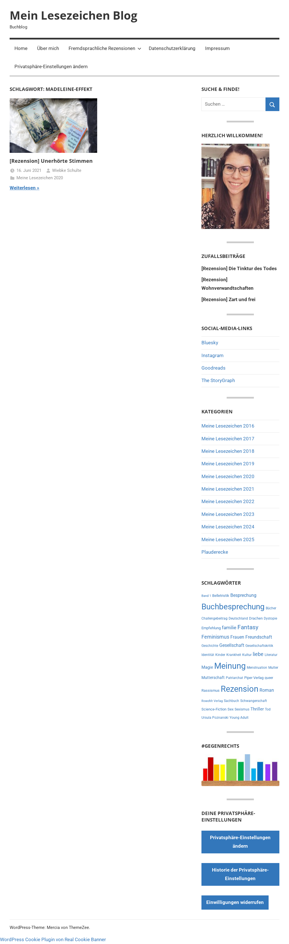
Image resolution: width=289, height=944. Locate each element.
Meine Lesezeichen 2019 (227, 463)
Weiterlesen (23, 188)
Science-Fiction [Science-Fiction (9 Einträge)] (213, 709)
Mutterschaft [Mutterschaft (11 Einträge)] (213, 677)
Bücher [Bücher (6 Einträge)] (271, 608)
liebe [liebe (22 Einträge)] (258, 654)
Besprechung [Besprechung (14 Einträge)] (243, 595)
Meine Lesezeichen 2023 (227, 514)
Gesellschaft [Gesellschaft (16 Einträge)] (231, 645)
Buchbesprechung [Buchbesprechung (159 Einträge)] (233, 606)
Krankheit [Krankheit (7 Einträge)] (233, 655)
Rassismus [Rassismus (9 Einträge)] (210, 690)
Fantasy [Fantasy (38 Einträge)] (247, 627)
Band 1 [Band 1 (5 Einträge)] (206, 596)
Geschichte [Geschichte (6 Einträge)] (209, 646)
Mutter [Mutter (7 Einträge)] (273, 668)
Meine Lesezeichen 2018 (227, 451)
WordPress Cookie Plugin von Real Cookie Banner (53, 939)
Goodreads (213, 368)
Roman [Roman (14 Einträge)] (267, 690)
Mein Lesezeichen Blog (73, 15)
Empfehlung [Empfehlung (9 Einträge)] (211, 628)
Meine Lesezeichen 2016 (227, 426)
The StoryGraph (218, 380)
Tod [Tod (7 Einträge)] (268, 709)
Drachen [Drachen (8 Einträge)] (256, 618)
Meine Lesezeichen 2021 (227, 489)
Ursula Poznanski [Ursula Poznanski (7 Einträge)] (214, 718)
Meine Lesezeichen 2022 (227, 501)
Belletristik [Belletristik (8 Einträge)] (220, 595)
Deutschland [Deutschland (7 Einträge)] (238, 618)
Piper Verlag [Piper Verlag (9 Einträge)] (254, 678)
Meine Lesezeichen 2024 (227, 527)
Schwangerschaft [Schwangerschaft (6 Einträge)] (253, 701)
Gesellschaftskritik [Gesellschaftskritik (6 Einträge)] (259, 646)
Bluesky (209, 342)
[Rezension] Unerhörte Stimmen (51, 160)
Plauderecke (214, 552)
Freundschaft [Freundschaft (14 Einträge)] (258, 637)
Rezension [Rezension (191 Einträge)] (239, 689)
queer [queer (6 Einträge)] (269, 678)
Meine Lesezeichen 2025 (227, 539)
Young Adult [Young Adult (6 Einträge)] (239, 718)
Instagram (212, 355)
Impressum (217, 48)
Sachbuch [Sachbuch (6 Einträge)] (231, 701)
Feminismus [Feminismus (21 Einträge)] (215, 637)
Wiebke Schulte (66, 170)
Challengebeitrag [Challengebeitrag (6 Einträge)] (214, 618)
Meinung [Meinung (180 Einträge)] (230, 666)
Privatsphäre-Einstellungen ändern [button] (51, 66)
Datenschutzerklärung (172, 48)
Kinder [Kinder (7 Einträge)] (220, 655)
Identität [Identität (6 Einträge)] (207, 655)
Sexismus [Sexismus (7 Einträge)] (242, 709)
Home (20, 48)
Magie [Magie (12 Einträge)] (207, 667)
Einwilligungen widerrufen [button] (235, 902)
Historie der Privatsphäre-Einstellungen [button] (240, 874)
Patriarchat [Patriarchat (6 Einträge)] (234, 678)
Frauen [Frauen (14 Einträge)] (237, 637)
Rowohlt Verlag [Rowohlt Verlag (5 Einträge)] (212, 701)
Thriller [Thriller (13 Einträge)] (257, 709)
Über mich (48, 48)
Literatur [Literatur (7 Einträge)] (271, 655)
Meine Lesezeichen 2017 (227, 438)
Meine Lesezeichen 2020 (39, 177)
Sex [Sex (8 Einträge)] (230, 709)
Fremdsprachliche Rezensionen (105, 48)
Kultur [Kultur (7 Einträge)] (247, 655)
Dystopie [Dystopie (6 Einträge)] (270, 618)
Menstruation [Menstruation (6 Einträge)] (257, 668)
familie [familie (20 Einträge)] (229, 627)
